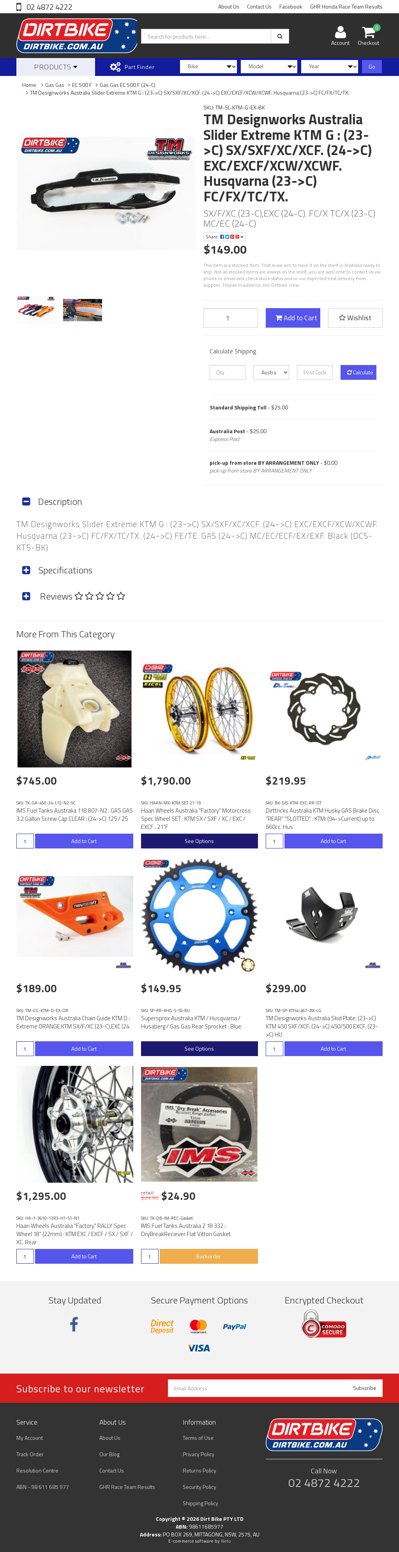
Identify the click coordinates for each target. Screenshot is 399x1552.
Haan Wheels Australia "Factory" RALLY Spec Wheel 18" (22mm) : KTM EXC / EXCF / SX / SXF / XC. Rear (74, 1234)
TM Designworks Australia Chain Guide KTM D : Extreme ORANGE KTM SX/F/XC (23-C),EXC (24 (73, 1022)
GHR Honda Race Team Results (346, 6)
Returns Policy (199, 1470)
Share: (225, 236)
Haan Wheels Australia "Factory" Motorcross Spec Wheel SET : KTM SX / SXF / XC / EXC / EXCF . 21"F (196, 818)
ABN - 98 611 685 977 (42, 1487)
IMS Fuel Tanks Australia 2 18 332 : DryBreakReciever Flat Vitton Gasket (186, 1229)
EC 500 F (82, 85)
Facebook (290, 6)
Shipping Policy (200, 1503)
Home (29, 85)
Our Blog (109, 1454)
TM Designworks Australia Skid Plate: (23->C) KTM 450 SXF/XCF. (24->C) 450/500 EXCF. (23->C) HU (322, 1026)
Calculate (360, 372)
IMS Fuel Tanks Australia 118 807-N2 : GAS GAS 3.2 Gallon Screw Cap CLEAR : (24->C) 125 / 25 (74, 814)
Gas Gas (54, 85)
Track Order (30, 1454)
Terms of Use (198, 1438)
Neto (226, 1541)
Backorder (208, 1256)
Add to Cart (296, 317)
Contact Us (259, 6)
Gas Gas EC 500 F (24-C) (127, 85)
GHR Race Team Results (127, 1487)
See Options (199, 841)
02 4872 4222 (48, 7)
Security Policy (199, 1487)
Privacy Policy (198, 1454)
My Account (29, 1438)
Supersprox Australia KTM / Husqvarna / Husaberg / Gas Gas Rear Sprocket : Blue (191, 1022)
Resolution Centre (37, 1470)
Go (372, 66)
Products (56, 67)
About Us (228, 6)
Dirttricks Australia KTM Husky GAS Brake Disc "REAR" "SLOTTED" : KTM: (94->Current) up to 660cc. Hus (323, 818)
